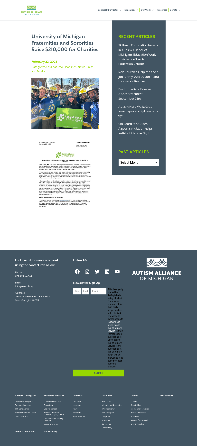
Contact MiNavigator (110, 10)
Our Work (147, 10)
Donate (175, 10)
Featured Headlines (63, 67)
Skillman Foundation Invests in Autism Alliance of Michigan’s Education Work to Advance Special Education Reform (138, 55)
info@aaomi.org (24, 286)
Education (131, 10)
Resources (162, 10)
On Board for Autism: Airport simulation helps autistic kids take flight (135, 128)
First (75, 297)
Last (83, 297)
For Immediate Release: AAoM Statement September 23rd (134, 94)
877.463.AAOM (23, 276)
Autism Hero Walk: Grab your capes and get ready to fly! (138, 111)
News (81, 67)
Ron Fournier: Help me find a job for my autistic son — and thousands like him (138, 76)
